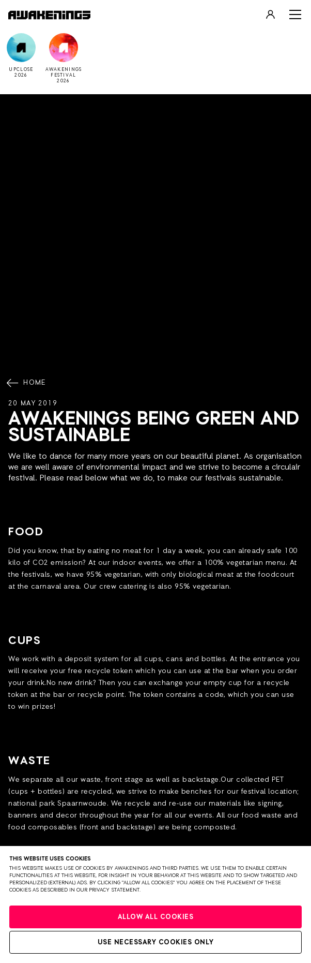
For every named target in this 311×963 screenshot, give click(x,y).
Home (27, 383)
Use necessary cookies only (156, 942)
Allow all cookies (156, 917)
